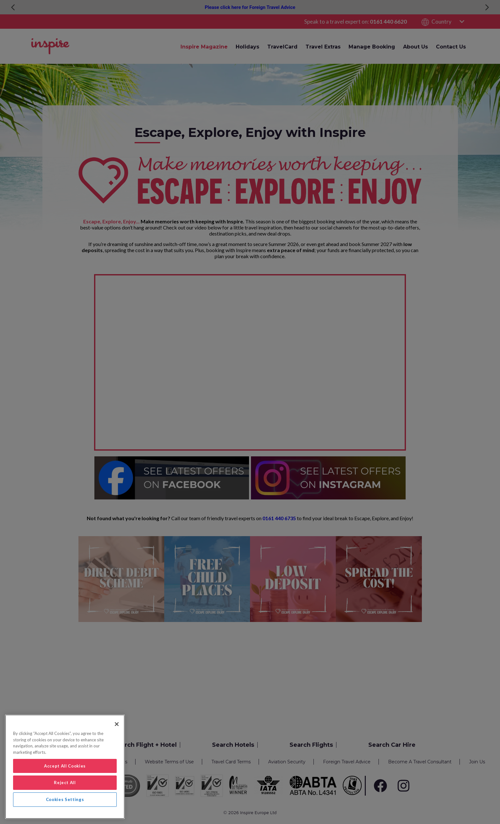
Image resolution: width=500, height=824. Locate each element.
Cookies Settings (65, 799)
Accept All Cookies (65, 765)
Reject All (65, 782)
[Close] (117, 724)
